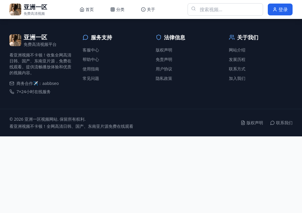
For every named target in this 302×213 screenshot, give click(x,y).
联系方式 (237, 69)
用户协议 (164, 69)
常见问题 (91, 78)
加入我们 (237, 78)
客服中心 (91, 50)
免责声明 (164, 59)
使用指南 (91, 69)
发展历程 (237, 59)
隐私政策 (164, 78)
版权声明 (164, 50)
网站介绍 (237, 50)
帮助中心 (91, 59)
